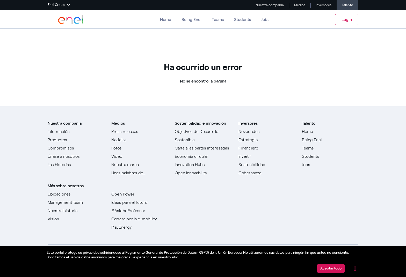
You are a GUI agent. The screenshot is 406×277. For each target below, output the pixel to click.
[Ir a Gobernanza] (266, 173)
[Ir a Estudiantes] (330, 156)
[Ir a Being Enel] (330, 140)
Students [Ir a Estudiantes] (242, 19)
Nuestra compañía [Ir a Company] (269, 5)
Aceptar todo (331, 268)
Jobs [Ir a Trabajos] (265, 19)
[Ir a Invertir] (266, 156)
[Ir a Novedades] (266, 132)
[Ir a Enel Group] (71, 19)
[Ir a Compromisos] (76, 148)
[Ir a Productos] (76, 140)
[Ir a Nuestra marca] (139, 165)
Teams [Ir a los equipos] (218, 19)
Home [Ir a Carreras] (165, 19)
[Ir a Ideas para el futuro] (139, 202)
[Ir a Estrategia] (266, 140)
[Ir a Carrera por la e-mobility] (139, 219)
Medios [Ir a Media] (299, 5)
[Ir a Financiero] (266, 148)
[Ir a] (203, 156)
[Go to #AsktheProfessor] (139, 211)
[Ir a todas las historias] (76, 165)
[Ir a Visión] (76, 219)
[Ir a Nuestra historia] (76, 211)
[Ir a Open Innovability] (203, 173)
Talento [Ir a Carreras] (347, 5)
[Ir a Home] (330, 132)
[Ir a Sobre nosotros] (76, 132)
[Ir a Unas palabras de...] (139, 173)
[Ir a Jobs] (330, 165)
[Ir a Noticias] (139, 140)
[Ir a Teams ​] (330, 148)
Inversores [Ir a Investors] (323, 5)
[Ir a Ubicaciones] (76, 194)
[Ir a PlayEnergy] (139, 227)
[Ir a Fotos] (139, 148)
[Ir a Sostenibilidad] (266, 165)
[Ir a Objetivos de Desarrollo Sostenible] (203, 136)
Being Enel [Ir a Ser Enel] (191, 19)
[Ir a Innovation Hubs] (203, 165)
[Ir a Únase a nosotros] (76, 156)
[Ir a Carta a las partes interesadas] (203, 148)
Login (347, 19)
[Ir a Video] (139, 156)
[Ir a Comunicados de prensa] (139, 132)
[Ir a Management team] (76, 202)
